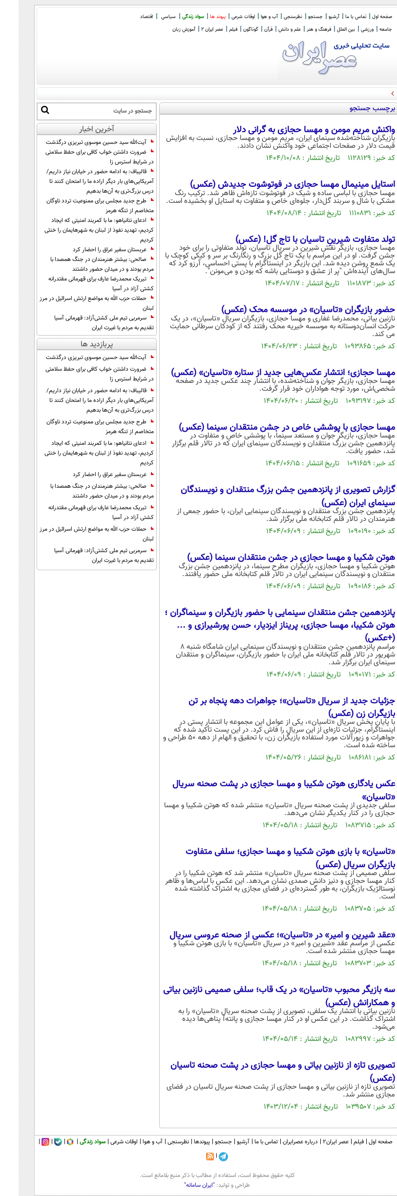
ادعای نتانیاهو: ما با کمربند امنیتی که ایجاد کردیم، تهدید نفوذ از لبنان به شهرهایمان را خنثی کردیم (80, 230)
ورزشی (348, 29)
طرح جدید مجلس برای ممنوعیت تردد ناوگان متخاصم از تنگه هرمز (81, 206)
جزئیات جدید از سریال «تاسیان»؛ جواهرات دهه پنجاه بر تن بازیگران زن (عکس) (273, 708)
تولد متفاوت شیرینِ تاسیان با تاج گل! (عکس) (296, 240)
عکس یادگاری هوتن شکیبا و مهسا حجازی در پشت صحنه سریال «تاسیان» (265, 790)
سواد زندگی (175, 16)
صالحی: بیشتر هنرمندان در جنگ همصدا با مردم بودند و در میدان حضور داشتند (83, 264)
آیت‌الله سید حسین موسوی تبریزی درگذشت (81, 142)
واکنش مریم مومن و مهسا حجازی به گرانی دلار (295, 130)
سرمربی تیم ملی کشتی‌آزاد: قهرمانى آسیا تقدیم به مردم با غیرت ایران (85, 323)
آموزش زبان (165, 29)
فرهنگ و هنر (300, 29)
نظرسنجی (274, 16)
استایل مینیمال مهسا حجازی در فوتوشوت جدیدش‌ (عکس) (273, 185)
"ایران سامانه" (181, 1185)
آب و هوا (250, 16)
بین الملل (327, 29)
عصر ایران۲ (317, 1141)
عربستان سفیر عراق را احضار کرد (94, 249)
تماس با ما (337, 16)
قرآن (250, 29)
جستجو (297, 16)
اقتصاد (128, 16)
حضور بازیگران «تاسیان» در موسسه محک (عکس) (289, 310)
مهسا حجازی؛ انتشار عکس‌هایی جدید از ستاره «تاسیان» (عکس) (264, 373)
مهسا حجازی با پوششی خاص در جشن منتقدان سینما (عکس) (268, 428)
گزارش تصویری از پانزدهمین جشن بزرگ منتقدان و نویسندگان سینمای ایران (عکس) (269, 496)
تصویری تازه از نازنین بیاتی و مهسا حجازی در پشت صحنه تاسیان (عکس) (264, 1072)
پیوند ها (199, 16)
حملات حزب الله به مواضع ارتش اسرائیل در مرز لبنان (78, 303)
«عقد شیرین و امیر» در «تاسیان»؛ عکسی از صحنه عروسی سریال (263, 935)
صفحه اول (364, 16)
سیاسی (150, 16)
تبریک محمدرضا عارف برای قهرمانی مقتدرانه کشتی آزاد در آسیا (82, 284)
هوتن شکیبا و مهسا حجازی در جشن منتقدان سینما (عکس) (272, 558)
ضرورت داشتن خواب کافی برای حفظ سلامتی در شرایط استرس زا (81, 157)
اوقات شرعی (224, 16)
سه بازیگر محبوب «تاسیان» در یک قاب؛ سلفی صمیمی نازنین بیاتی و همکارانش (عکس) (260, 996)
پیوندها (183, 1141)
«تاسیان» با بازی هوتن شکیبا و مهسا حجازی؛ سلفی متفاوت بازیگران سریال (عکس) (271, 858)
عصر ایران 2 (194, 29)
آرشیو (315, 16)
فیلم (214, 29)
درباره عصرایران (281, 1141)
